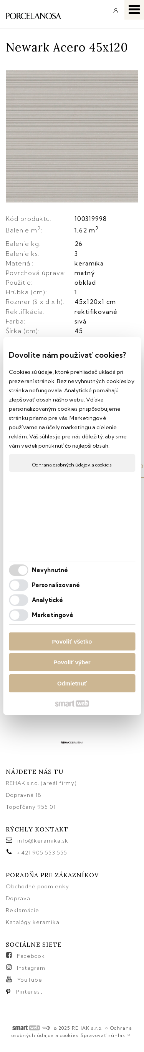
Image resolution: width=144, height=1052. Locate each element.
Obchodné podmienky (37, 886)
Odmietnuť (72, 683)
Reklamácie (23, 910)
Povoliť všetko (72, 641)
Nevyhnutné (50, 570)
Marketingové (52, 615)
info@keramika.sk (42, 840)
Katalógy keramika (33, 922)
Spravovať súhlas (103, 1035)
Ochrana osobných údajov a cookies (71, 465)
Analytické (47, 600)
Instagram (31, 967)
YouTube (29, 979)
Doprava (18, 898)
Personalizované (56, 585)
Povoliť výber (71, 662)
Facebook (31, 955)
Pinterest (29, 991)
